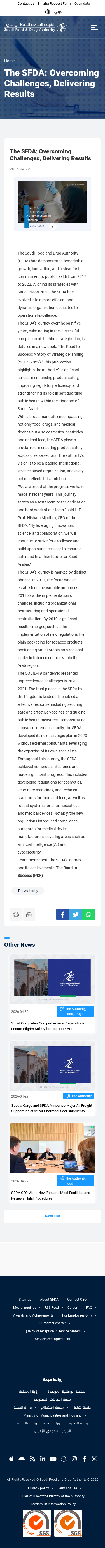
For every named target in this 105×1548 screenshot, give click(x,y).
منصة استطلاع (52, 1407)
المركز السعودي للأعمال (52, 1431)
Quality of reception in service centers (53, 1331)
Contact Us (26, 4)
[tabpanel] (52, 204)
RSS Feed (52, 1308)
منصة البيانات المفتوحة (52, 1400)
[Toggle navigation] (94, 27)
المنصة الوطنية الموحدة (67, 1392)
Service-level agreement (52, 1339)
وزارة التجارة (78, 1423)
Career (72, 1308)
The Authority (81, 1096)
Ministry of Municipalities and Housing (53, 1415)
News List (52, 1216)
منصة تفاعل (82, 1407)
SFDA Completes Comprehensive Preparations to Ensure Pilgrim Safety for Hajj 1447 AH (49, 1026)
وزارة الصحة (22, 1407)
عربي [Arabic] (58, 11)
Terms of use (67, 1488)
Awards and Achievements (33, 1315)
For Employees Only (77, 1315)
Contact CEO (77, 1300)
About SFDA (49, 1300)
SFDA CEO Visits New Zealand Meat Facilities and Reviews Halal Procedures (50, 1195)
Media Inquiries (24, 1308)
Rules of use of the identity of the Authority (52, 1496)
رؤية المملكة (29, 1392)
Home (9, 61)
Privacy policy (38, 1488)
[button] (47, 11)
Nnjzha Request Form (54, 4)
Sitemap (25, 1300)
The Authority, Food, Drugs (75, 1011)
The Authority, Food (75, 1180)
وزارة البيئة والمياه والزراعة (38, 1423)
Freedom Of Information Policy (52, 1504)
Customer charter (52, 1323)
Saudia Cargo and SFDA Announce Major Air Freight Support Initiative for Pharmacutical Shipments (51, 1108)
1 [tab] (52, 227)
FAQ (89, 1308)
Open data (82, 4)
